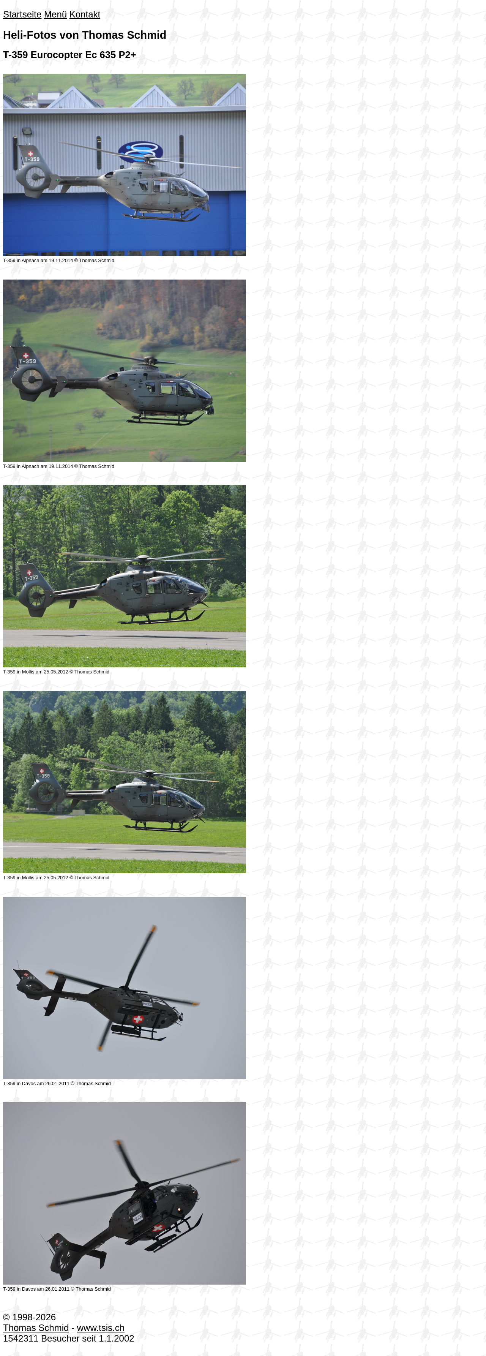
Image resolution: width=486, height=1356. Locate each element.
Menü (55, 14)
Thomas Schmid (36, 1328)
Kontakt (84, 14)
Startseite (22, 14)
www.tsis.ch (101, 1328)
